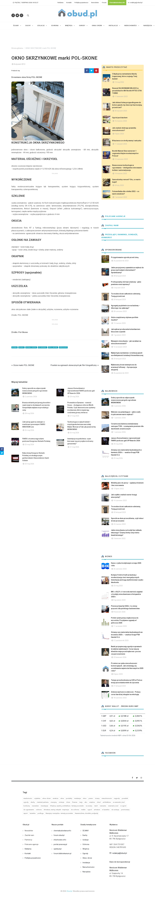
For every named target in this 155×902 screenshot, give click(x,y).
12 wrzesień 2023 (120, 347)
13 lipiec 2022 (118, 489)
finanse (74, 802)
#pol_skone (53, 347)
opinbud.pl (57, 849)
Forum (104, 2)
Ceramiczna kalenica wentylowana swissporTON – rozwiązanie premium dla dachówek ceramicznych (127, 426)
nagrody (117, 798)
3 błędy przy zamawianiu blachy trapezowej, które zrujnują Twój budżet (124, 76)
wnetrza (55, 798)
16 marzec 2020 (121, 121)
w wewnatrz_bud (119, 802)
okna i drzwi (46, 798)
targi (80, 802)
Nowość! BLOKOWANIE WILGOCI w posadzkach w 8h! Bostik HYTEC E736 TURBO (127, 90)
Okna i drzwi (87, 858)
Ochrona (86, 844)
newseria (103, 806)
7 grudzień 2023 (119, 335)
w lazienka (105, 810)
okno (84, 798)
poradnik (125, 798)
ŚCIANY (86, 831)
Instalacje (86, 863)
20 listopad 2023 (119, 299)
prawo (91, 798)
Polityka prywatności (81, 2)
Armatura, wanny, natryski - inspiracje (56, 810)
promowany (125, 810)
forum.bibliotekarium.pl (62, 853)
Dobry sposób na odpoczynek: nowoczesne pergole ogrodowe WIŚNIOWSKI (34, 390)
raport (25, 813)
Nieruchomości (88, 867)
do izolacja (115, 810)
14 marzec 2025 (121, 173)
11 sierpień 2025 (121, 144)
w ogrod (123, 806)
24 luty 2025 (119, 185)
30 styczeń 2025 (121, 111)
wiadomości (27, 798)
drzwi (68, 802)
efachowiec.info (60, 840)
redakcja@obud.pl (135, 2)
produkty (69, 798)
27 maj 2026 (74, 416)
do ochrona (75, 810)
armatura (97, 810)
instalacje (77, 798)
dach (96, 806)
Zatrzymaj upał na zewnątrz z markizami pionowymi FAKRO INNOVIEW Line (33, 424)
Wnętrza (86, 849)
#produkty (63, 347)
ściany (97, 798)
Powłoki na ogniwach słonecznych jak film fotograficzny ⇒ (75, 365)
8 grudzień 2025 (119, 600)
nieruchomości (107, 798)
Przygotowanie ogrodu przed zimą (125, 257)
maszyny (54, 802)
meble (83, 810)
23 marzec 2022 (119, 524)
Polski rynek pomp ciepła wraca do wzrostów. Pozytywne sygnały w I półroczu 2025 (124, 620)
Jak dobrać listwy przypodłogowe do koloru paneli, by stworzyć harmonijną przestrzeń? (127, 105)
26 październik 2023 (121, 373)
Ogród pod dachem (119, 118)
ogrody (25, 802)
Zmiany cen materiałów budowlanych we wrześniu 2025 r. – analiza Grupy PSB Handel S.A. (127, 634)
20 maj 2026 (29, 464)
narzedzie (35, 806)
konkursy (26, 806)
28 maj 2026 (29, 413)
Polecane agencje (113, 216)
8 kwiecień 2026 (119, 612)
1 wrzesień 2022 (121, 197)
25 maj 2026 (29, 444)
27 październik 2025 (121, 640)
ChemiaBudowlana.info (117, 2)
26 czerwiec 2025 (120, 569)
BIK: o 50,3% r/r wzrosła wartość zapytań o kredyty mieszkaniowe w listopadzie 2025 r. (127, 594)
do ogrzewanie (28, 810)
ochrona (39, 810)
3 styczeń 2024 (119, 288)
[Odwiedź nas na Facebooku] (13, 15)
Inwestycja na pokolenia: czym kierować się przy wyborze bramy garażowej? (80, 441)
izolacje (61, 802)
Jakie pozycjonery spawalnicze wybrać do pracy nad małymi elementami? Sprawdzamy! (127, 270)
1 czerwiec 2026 (119, 418)
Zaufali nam (110, 225)
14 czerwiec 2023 (120, 500)
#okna (14, 347)
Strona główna (17, 48)
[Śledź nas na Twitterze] (17, 15)
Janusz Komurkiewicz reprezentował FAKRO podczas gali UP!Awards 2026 (81, 390)
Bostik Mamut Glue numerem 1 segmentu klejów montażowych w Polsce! (125, 153)
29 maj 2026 (74, 397)
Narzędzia (86, 872)
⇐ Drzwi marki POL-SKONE (22, 365)
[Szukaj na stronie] (28, 15)
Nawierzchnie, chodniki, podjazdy (86, 813)
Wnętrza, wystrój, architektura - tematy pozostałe (67, 806)
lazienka (32, 813)
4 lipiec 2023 (119, 134)
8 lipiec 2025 (118, 674)
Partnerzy (28, 840)
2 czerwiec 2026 (31, 397)
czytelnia (37, 798)
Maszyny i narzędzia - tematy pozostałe (59, 813)
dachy (33, 802)
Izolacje (86, 840)
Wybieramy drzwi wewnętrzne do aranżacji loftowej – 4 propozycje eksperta (124, 367)
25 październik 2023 (121, 261)
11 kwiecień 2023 (121, 96)
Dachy (85, 835)
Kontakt (69, 2)
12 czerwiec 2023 (121, 159)
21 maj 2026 (74, 447)
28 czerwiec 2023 (120, 311)
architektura (107, 802)
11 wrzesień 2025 (120, 626)
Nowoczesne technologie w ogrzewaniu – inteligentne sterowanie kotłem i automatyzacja (127, 167)
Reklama (60, 2)
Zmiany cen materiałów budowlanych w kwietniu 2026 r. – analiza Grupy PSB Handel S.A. (126, 452)
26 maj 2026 (29, 430)
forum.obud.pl (59, 835)
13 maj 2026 (119, 82)
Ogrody (85, 853)
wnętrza (92, 802)
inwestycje (44, 806)
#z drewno (42, 347)
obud (99, 802)
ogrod (90, 810)
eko (86, 802)
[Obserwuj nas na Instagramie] (21, 15)
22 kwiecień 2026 (119, 657)
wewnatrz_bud (113, 806)
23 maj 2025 (118, 586)
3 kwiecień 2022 (119, 538)
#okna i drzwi (31, 347)
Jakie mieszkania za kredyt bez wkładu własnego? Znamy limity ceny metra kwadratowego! (126, 532)
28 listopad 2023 (119, 276)
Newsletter (95, 2)
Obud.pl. (70, 891)
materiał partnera (43, 802)
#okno (21, 347)
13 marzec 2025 (119, 323)
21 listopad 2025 (119, 686)
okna (62, 798)
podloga (41, 813)
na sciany (89, 806)
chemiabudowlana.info (62, 831)
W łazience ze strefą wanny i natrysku (126, 141)
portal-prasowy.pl (60, 844)
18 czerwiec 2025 (120, 698)
